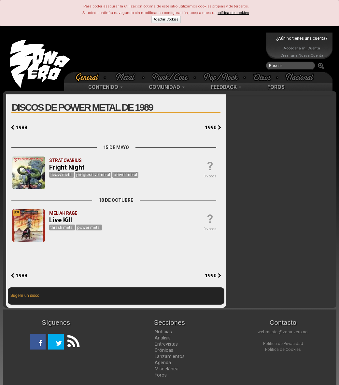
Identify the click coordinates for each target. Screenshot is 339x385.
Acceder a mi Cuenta (301, 48)
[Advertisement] (168, 52)
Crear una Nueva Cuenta (301, 55)
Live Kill (60, 220)
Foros (161, 375)
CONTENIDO (105, 87)
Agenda (163, 362)
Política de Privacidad (283, 343)
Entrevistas (166, 344)
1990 (213, 128)
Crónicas (164, 350)
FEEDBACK (226, 87)
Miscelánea (166, 368)
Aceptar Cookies (166, 19)
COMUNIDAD (167, 87)
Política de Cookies (283, 349)
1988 (19, 128)
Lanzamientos (170, 356)
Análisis (163, 337)
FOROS (276, 87)
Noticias (163, 331)
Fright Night (66, 167)
